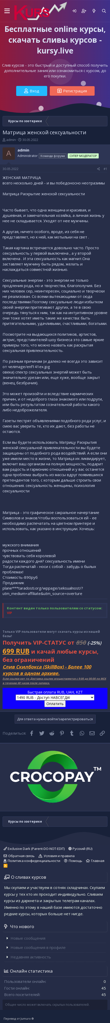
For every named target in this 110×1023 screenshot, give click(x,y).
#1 (105, 169)
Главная (97, 860)
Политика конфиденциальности (34, 860)
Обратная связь (21, 855)
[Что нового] (94, 11)
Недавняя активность (31, 956)
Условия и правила (59, 855)
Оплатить (55, 703)
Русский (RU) (80, 848)
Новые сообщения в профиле (38, 947)
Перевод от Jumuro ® (19, 1018)
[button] (7, 11)
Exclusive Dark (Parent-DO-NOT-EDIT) (34, 848)
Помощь (75, 860)
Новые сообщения (28, 938)
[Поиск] (104, 11)
